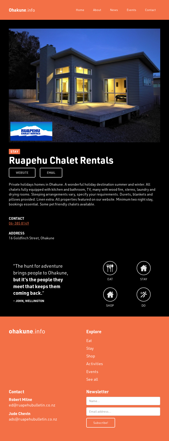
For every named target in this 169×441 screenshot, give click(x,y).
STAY (14, 151)
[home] (22, 9)
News (114, 10)
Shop (90, 356)
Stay (90, 348)
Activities (94, 363)
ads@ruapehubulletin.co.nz (33, 416)
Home (80, 10)
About (97, 10)
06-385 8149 (19, 223)
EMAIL (51, 172)
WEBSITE (22, 172)
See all (92, 379)
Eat (89, 340)
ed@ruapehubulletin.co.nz (32, 402)
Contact (150, 10)
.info (27, 331)
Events (131, 10)
